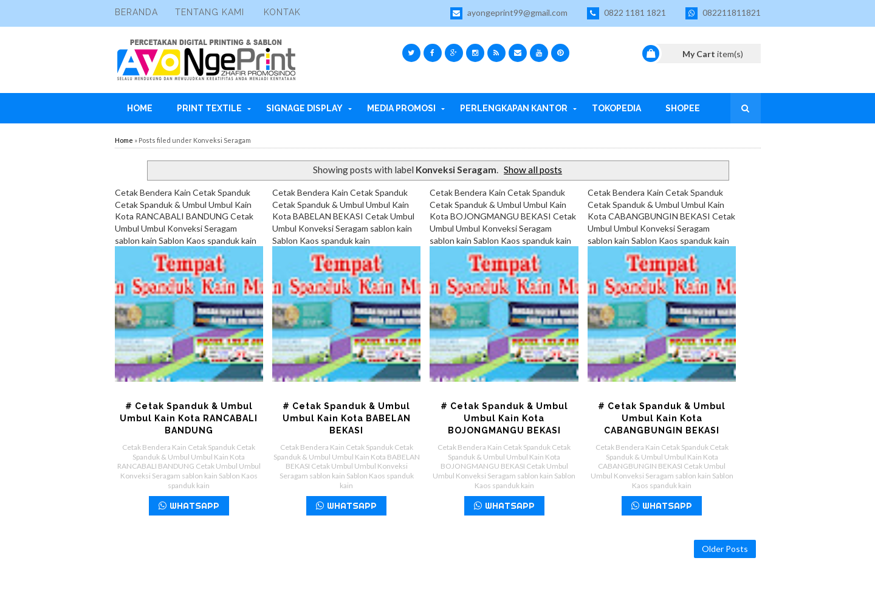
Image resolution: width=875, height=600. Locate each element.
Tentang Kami (209, 12)
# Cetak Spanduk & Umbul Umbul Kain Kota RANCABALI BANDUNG (189, 418)
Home (140, 108)
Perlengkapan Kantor (514, 108)
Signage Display (304, 108)
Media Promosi (401, 108)
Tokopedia (616, 108)
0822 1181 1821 (626, 13)
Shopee (682, 108)
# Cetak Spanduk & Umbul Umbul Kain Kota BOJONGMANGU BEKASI (504, 418)
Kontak (282, 12)
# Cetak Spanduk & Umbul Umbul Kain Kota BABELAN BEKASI (347, 418)
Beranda (136, 12)
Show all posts (533, 169)
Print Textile (209, 108)
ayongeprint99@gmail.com (509, 13)
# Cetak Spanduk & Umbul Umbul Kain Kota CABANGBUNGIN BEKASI (662, 418)
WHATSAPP (189, 505)
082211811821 (723, 13)
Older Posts (725, 548)
